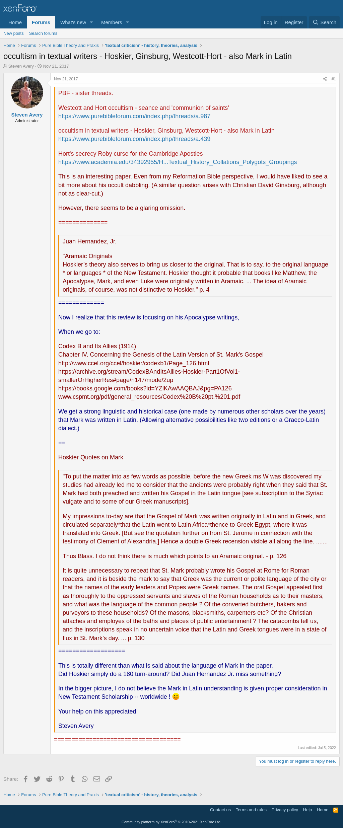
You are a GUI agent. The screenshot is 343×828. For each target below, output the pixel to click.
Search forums (43, 33)
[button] (91, 22)
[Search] (324, 22)
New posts (13, 33)
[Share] (325, 79)
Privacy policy (285, 809)
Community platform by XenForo (171, 822)
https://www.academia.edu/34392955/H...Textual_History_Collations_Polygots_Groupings (177, 162)
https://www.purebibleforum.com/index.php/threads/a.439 (134, 139)
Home (15, 22)
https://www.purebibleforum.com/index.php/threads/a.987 (134, 116)
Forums (41, 22)
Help (307, 809)
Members (111, 22)
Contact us (220, 809)
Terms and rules (251, 809)
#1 (334, 79)
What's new (73, 22)
